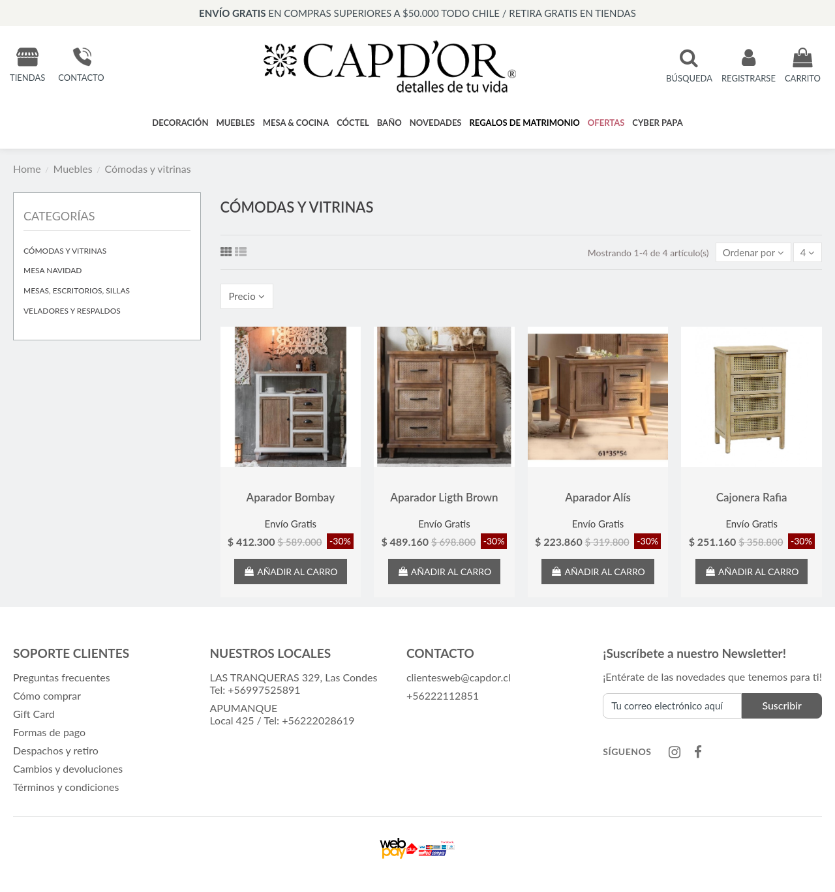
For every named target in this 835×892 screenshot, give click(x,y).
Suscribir (782, 709)
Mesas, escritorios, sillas (76, 290)
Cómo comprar (47, 698)
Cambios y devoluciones (68, 771)
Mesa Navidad (52, 270)
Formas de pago (49, 734)
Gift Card (34, 716)
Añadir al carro (290, 574)
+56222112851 (442, 698)
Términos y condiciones (66, 789)
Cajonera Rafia (751, 500)
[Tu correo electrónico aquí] (672, 709)
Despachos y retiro (56, 753)
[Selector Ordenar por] (750, 252)
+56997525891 (264, 692)
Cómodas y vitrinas (64, 251)
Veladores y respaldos (72, 311)
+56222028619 (318, 723)
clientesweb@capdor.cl (458, 680)
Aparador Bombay (291, 500)
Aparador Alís (598, 500)
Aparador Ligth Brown (444, 500)
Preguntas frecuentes (61, 680)
